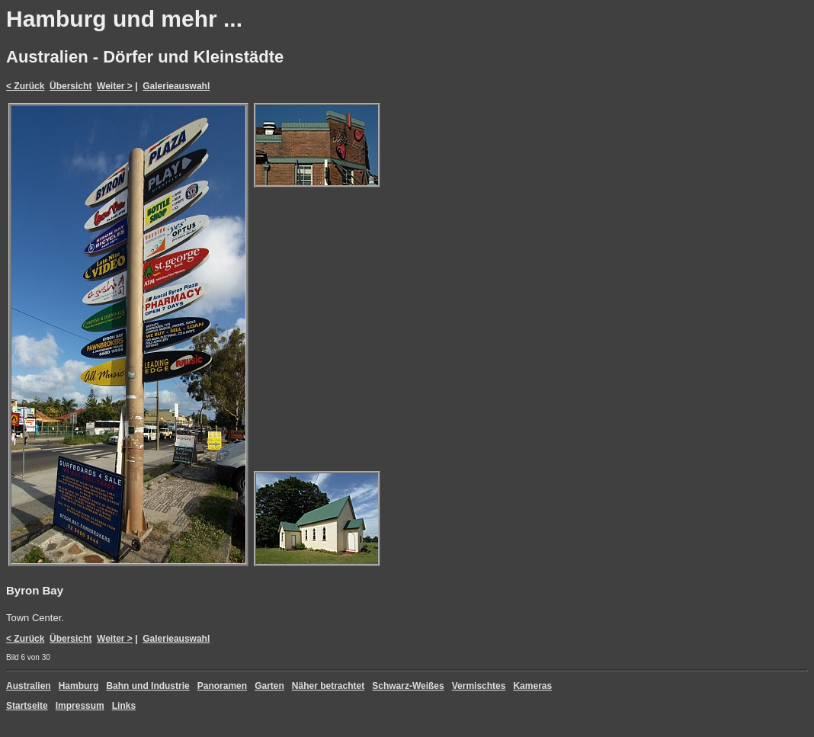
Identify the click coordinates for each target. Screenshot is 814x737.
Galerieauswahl (176, 86)
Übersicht (70, 86)
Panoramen (222, 686)
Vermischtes (479, 686)
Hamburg (79, 686)
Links (124, 705)
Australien (28, 686)
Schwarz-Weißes (408, 686)
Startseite (27, 705)
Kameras (532, 686)
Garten (269, 686)
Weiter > (115, 86)
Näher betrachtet (328, 686)
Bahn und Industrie (147, 686)
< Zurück (25, 86)
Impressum (80, 705)
